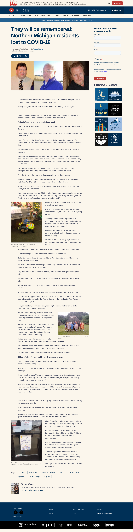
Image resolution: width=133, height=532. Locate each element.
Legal (74, 516)
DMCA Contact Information (105, 516)
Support (75, 19)
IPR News (12, 19)
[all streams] (117, 13)
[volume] (17, 13)
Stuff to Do (88, 19)
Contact (51, 512)
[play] (11, 13)
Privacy (99, 512)
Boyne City (21, 480)
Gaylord (47, 480)
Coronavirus (33, 476)
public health (74, 476)
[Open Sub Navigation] (17, 19)
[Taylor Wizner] (15, 491)
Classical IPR (25, 19)
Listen (56, 19)
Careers (51, 516)
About (65, 19)
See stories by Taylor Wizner (32, 493)
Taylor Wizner (38, 52)
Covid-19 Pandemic (48, 476)
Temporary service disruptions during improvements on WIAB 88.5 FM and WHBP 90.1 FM (66, 23)
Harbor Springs (35, 480)
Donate (119, 5)
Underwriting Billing (78, 512)
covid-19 (62, 476)
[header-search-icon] (110, 5)
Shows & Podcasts (42, 19)
